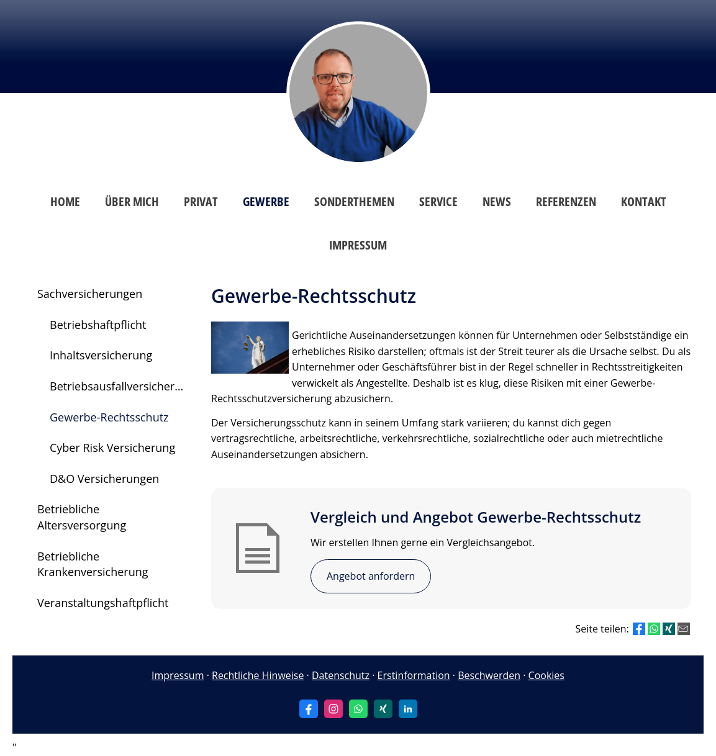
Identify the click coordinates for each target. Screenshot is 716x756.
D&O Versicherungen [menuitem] (104, 478)
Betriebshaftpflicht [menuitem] (98, 324)
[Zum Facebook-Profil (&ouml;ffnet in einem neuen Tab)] (308, 709)
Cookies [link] (546, 675)
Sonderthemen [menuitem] (354, 201)
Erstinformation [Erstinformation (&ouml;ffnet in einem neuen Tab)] (414, 675)
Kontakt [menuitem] (643, 201)
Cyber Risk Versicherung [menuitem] (112, 447)
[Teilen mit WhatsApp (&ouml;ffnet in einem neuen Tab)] (654, 629)
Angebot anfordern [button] (371, 576)
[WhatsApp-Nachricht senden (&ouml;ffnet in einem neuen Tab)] (358, 709)
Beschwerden (489, 675)
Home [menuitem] (65, 201)
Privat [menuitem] (201, 201)
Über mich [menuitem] (132, 201)
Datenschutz (340, 675)
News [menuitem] (497, 201)
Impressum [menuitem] (358, 244)
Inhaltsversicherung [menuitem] (101, 355)
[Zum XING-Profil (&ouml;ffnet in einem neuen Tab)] (383, 709)
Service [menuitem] (438, 201)
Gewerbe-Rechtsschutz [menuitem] (109, 417)
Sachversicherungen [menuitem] (89, 293)
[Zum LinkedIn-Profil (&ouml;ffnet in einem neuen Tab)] (408, 709)
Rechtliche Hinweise (258, 675)
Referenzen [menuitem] (566, 201)
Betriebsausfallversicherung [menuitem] (122, 386)
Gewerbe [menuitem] (266, 201)
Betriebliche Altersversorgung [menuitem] (81, 517)
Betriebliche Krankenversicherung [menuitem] (92, 564)
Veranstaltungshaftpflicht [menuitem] (102, 602)
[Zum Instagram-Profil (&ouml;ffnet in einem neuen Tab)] (333, 709)
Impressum (178, 675)
